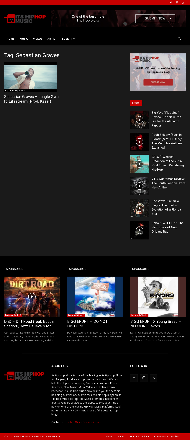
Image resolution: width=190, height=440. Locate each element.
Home (10, 38)
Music (24, 38)
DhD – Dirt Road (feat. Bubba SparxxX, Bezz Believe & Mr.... (29, 323)
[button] (180, 39)
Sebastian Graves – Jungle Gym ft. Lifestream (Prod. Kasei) (31, 99)
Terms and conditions (139, 436)
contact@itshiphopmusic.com (83, 422)
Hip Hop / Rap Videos (15, 90)
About (109, 436)
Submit (68, 38)
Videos (37, 38)
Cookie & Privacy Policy (166, 436)
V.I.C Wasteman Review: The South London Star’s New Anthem (169, 183)
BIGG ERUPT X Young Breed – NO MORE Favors (155, 323)
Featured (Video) (13, 315)
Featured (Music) (76, 315)
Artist (52, 38)
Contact (120, 436)
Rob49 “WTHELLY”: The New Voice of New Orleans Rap (168, 227)
